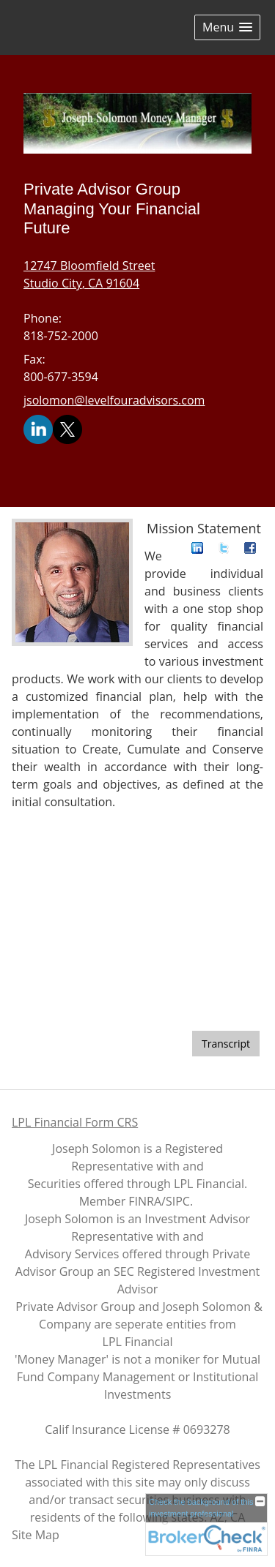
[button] (227, 27)
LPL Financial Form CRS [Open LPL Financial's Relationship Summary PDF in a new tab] (75, 1122)
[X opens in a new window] (67, 429)
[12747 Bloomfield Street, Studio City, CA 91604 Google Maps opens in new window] (89, 274)
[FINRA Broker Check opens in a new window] (206, 1524)
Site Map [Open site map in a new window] (35, 1535)
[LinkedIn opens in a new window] (38, 429)
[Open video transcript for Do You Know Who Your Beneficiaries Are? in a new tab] (226, 1043)
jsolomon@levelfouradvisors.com (114, 400)
